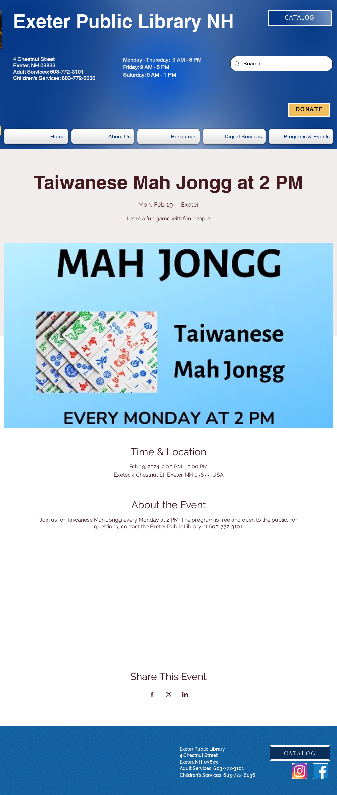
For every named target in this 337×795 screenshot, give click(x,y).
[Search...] (280, 63)
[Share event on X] (168, 694)
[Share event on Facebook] (152, 694)
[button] (234, 136)
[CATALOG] (300, 18)
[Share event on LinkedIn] (185, 694)
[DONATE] (309, 110)
